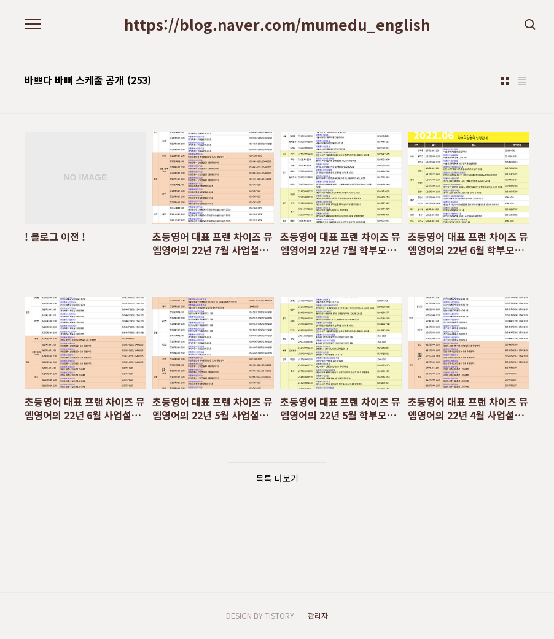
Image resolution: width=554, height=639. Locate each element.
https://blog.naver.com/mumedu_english (277, 24)
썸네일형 (504, 81)
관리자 (318, 615)
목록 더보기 (277, 478)
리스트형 (522, 81)
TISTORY (279, 615)
